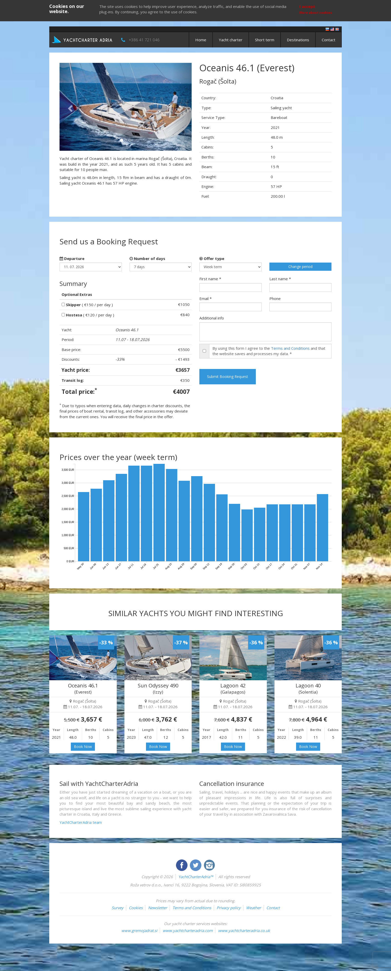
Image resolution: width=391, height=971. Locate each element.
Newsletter (157, 907)
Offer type (211, 258)
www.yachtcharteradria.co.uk (244, 930)
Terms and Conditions (290, 348)
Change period (300, 266)
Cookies (136, 907)
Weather (253, 907)
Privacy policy (229, 907)
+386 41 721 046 (144, 39)
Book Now (83, 746)
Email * (205, 298)
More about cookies (315, 13)
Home (200, 39)
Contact (328, 39)
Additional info (211, 318)
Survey (117, 907)
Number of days (147, 258)
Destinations (298, 39)
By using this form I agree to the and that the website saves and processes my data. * (268, 351)
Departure (72, 258)
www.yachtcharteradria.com (188, 930)
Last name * (280, 278)
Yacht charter (230, 39)
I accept (307, 6)
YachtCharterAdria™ (195, 876)
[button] (69, 107)
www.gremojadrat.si (139, 930)
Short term (264, 39)
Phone (275, 298)
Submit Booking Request (227, 376)
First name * (210, 278)
